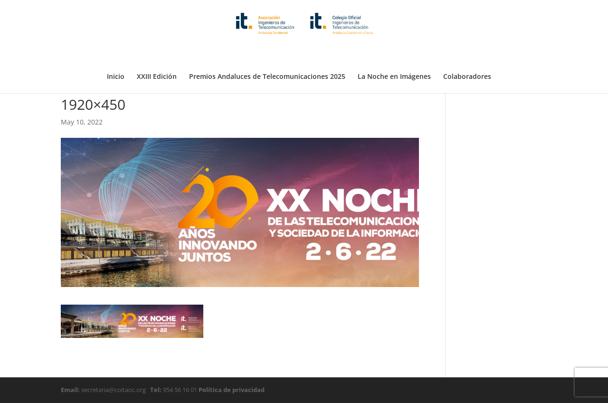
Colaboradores (467, 54)
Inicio (115, 54)
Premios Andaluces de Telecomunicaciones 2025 (267, 54)
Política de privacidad (231, 389)
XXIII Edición (157, 54)
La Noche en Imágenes (394, 54)
